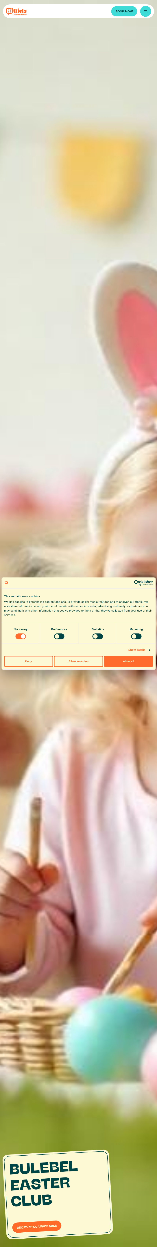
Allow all (128, 661)
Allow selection (78, 661)
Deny (28, 661)
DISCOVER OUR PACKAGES (37, 1226)
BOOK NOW (124, 11)
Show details (136, 649)
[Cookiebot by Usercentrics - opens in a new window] (137, 583)
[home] (39, 11)
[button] (145, 11)
